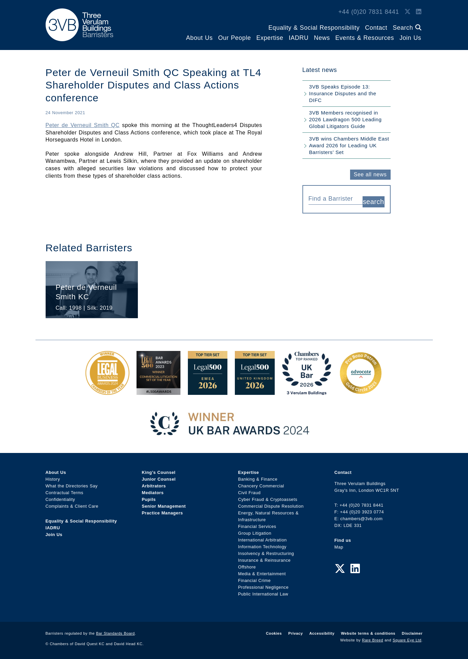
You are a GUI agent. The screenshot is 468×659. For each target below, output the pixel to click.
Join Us (410, 37)
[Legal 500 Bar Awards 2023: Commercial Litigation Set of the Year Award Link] (158, 391)
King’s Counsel (159, 472)
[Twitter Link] (407, 11)
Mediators (153, 492)
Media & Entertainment (262, 573)
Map (339, 547)
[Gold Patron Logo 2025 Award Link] (361, 391)
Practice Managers (162, 512)
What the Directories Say (72, 485)
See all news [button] (370, 174)
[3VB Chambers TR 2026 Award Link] (306, 391)
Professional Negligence (263, 587)
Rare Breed (372, 640)
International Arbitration (262, 539)
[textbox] (333, 198)
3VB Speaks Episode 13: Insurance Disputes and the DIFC (342, 93)
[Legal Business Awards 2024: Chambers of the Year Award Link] (107, 391)
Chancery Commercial (261, 485)
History (53, 479)
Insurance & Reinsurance (264, 560)
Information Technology (262, 546)
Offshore (247, 566)
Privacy (295, 633)
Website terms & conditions (368, 633)
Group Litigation (255, 533)
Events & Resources (364, 37)
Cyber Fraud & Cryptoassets (267, 499)
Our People (234, 37)
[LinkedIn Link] (418, 11)
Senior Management (164, 506)
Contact (376, 27)
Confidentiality (60, 499)
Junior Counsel (159, 479)
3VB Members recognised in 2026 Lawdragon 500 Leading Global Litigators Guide (345, 119)
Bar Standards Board (115, 633)
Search (407, 27)
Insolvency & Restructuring (266, 553)
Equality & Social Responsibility (314, 27)
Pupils (149, 499)
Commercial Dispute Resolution (271, 506)
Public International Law (263, 594)
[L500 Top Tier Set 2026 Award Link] (255, 391)
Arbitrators (154, 485)
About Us (199, 37)
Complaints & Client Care (72, 506)
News (322, 37)
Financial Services (257, 526)
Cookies (274, 633)
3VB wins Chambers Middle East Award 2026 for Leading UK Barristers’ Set (349, 145)
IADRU (299, 37)
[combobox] (336, 198)
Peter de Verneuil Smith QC (83, 125)
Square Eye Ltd (407, 640)
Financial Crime (254, 580)
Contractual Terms (64, 492)
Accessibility (322, 633)
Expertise (269, 37)
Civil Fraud (249, 492)
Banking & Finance (258, 479)
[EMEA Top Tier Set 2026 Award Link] (208, 391)
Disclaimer (412, 633)
